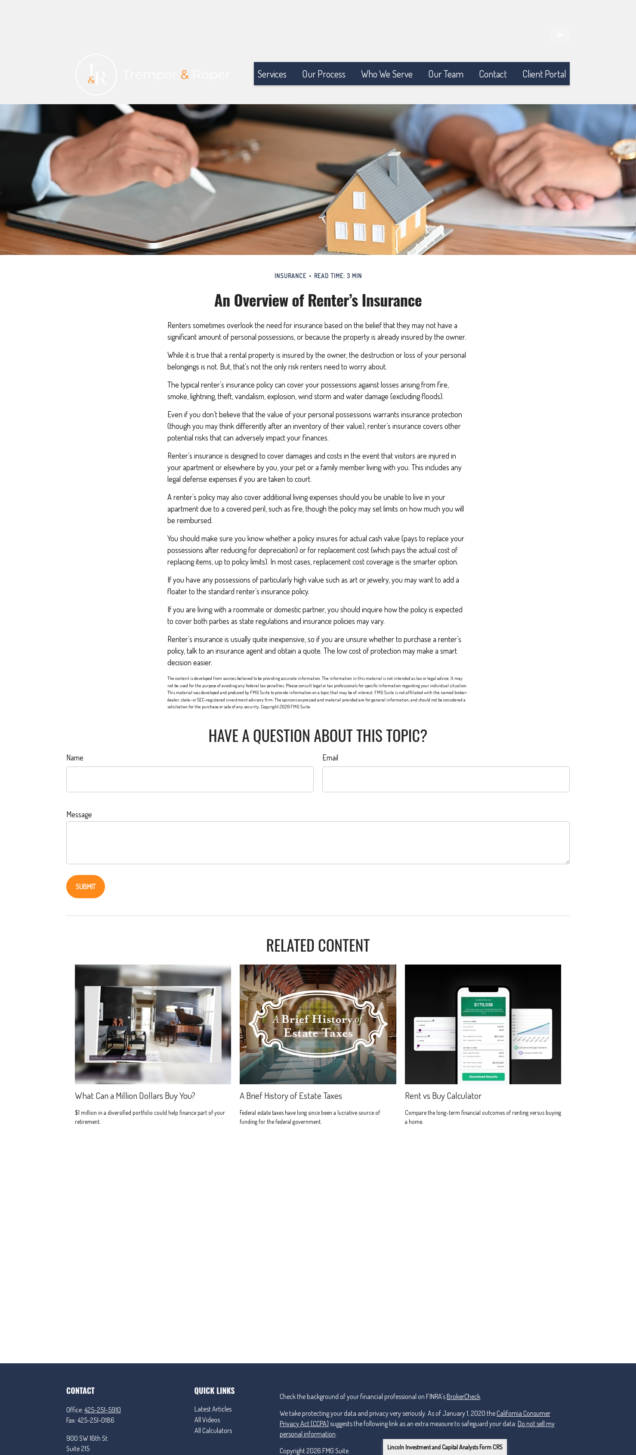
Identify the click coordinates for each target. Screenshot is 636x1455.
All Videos (207, 1394)
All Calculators (213, 1404)
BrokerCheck (463, 1370)
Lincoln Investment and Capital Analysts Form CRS (445, 1447)
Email (330, 731)
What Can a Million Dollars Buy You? (135, 1069)
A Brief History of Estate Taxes (291, 1069)
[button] (272, 47)
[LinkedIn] (560, 8)
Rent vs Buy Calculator (443, 1069)
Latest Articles (213, 1383)
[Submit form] (85, 860)
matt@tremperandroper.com (105, 1450)
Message (79, 788)
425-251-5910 (102, 1384)
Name (74, 731)
